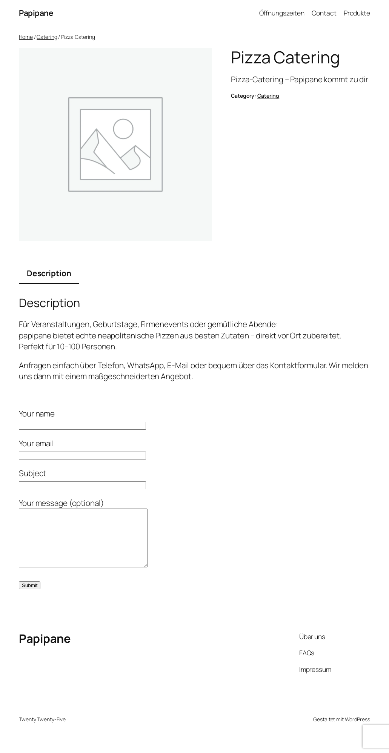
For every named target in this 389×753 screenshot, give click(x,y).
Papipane (36, 13)
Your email (82, 448)
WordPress (357, 730)
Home (26, 36)
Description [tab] (49, 273)
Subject (82, 478)
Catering (47, 36)
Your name (82, 419)
